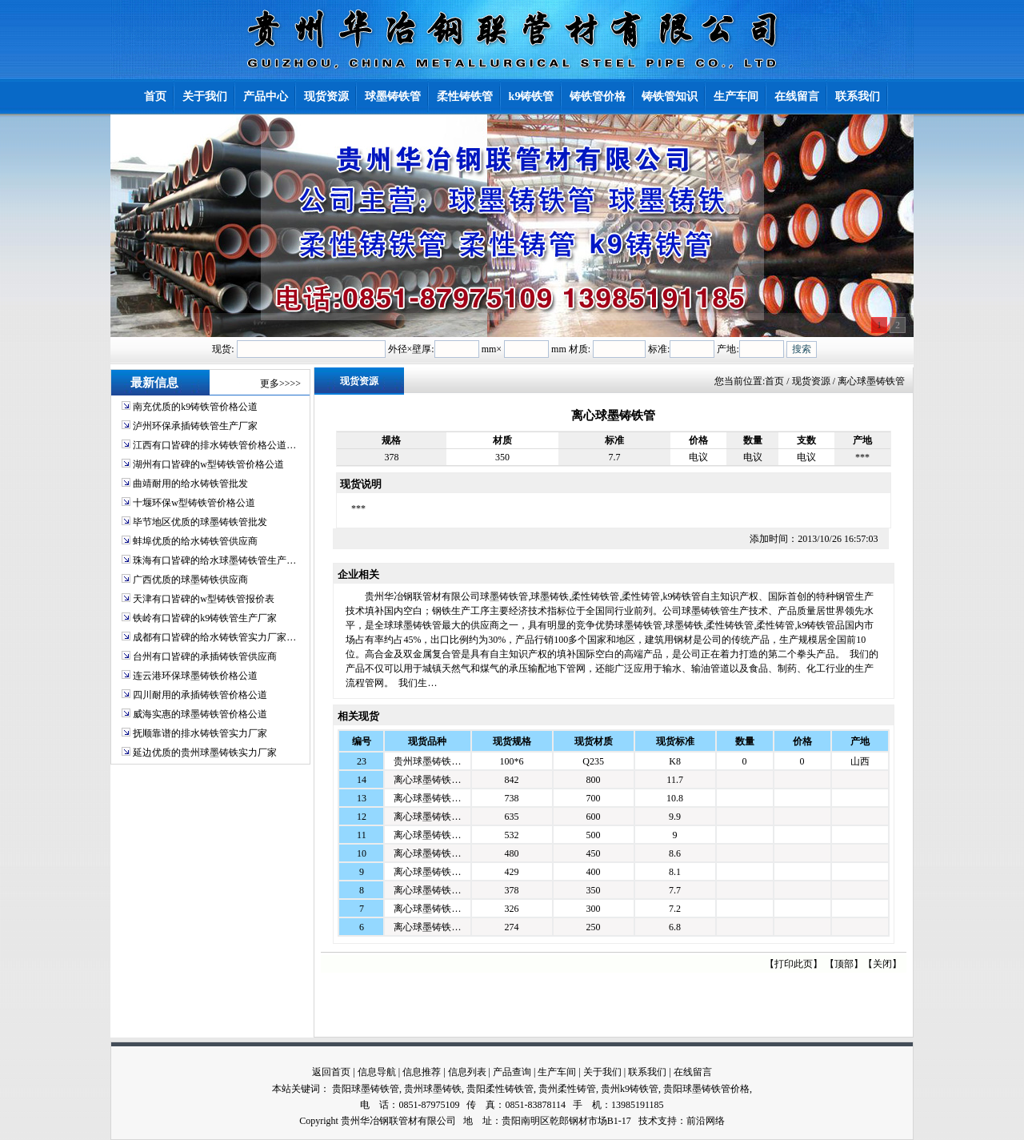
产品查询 (512, 1072)
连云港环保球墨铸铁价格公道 (195, 675)
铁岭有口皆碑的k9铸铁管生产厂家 (205, 618)
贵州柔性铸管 (567, 1088)
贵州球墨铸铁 (433, 1088)
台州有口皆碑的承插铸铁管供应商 (205, 656)
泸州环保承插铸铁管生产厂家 (195, 426)
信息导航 (377, 1072)
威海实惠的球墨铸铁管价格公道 (200, 714)
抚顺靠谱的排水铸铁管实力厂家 (200, 733)
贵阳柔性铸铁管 (500, 1088)
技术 (648, 1120)
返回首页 (331, 1072)
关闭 (882, 963)
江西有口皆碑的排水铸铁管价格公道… (214, 445)
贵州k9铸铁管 (629, 1088)
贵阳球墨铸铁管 (365, 1088)
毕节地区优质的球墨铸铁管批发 (200, 522)
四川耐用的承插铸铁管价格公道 (200, 694)
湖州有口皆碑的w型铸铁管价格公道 (208, 464)
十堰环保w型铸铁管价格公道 (194, 502)
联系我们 (647, 1072)
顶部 (844, 963)
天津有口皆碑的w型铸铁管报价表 (203, 598)
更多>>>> (280, 383)
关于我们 (602, 1072)
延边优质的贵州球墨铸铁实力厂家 (205, 752)
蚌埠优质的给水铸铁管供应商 (195, 541)
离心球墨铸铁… (427, 779)
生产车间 (557, 1072)
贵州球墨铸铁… (427, 761)
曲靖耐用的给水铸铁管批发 (190, 483)
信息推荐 (421, 1072)
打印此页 (793, 963)
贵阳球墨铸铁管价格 (706, 1088)
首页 (774, 381)
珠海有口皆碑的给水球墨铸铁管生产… (214, 560)
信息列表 (467, 1072)
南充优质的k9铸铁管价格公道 (195, 406)
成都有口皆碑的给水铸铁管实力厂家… (214, 637)
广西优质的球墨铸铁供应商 (190, 579)
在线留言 (693, 1072)
